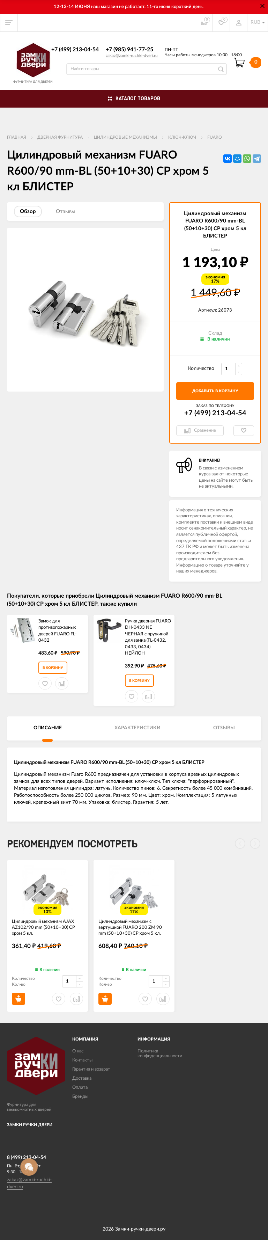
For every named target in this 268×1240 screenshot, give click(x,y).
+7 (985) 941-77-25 (129, 49)
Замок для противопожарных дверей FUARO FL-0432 (57, 631)
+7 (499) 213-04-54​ (75, 49)
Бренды (80, 1096)
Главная (16, 137)
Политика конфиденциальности (159, 1053)
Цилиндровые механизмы (125, 137)
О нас (77, 1051)
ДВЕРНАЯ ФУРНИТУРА (60, 137)
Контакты (82, 1060)
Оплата (80, 1087)
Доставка (81, 1078)
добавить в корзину (215, 391)
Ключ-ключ (182, 137)
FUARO (214, 137)
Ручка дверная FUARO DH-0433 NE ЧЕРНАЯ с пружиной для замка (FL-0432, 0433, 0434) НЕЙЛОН (148, 637)
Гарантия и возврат (91, 1069)
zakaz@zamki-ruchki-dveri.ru (132, 55)
